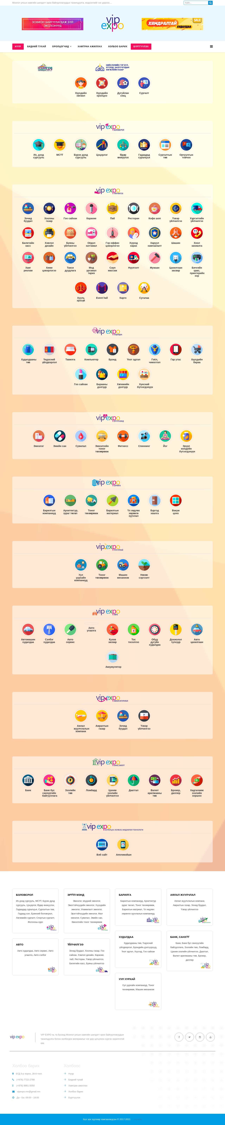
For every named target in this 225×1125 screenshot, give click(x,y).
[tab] (165, 148)
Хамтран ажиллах (90, 46)
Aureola (138, 1119)
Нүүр (18, 46)
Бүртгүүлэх (141, 46)
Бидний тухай (36, 46)
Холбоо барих (117, 46)
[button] (165, 148)
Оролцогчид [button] (60, 46)
